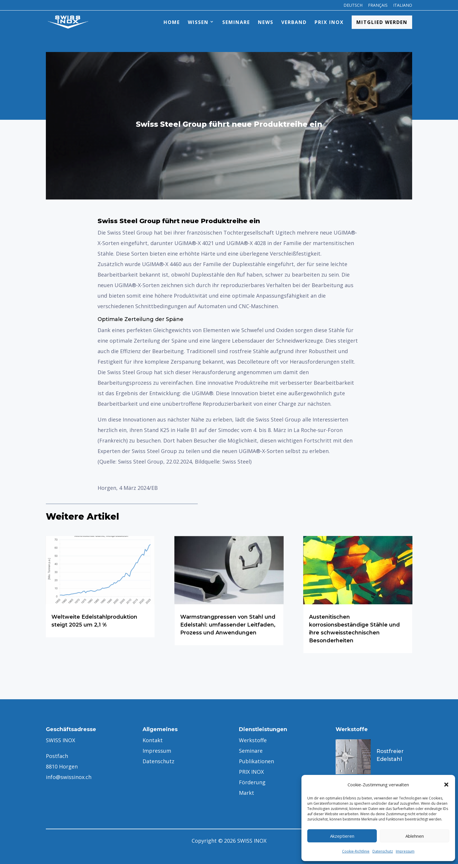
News (265, 22)
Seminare (236, 22)
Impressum (405, 851)
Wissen (198, 22)
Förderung (252, 782)
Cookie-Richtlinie (355, 851)
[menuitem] (353, 7)
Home (172, 22)
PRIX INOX (329, 22)
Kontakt (153, 740)
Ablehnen (414, 836)
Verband (294, 22)
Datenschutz (382, 851)
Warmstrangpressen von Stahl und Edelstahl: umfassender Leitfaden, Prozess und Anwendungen (227, 625)
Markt (246, 792)
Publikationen (256, 761)
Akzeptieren (342, 836)
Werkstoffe (253, 740)
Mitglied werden (381, 22)
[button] (446, 784)
